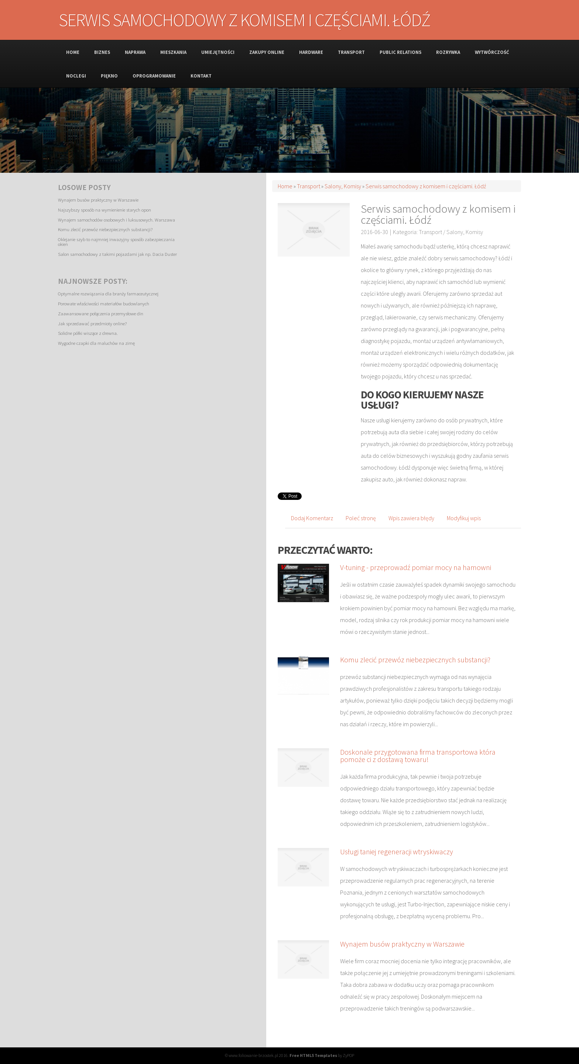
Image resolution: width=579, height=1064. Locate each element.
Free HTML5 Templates (313, 1055)
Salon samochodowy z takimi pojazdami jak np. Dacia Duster (117, 254)
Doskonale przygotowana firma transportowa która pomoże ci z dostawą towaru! (418, 755)
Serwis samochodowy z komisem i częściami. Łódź (426, 186)
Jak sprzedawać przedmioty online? (92, 323)
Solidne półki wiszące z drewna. (88, 333)
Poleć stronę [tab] (361, 518)
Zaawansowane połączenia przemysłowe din (100, 313)
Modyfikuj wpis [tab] (464, 518)
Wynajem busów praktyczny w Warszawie (98, 200)
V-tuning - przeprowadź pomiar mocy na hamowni (415, 567)
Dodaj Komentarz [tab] (312, 518)
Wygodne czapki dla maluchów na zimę (96, 343)
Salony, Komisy (343, 186)
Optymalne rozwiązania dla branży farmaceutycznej (108, 293)
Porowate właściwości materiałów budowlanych (103, 303)
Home (285, 186)
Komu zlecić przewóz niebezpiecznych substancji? (105, 229)
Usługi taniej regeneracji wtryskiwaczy (396, 851)
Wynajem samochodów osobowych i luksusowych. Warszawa (116, 220)
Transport (308, 186)
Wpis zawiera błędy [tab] (411, 518)
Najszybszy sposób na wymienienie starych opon (104, 210)
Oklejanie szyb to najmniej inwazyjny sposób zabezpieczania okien (116, 241)
